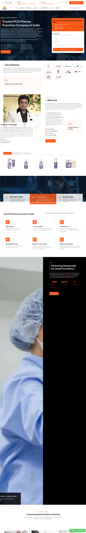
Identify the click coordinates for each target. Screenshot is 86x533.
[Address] (16, 3)
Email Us (44, 2)
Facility (36, 8)
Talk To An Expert (8, 2)
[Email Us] (40, 3)
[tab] (7, 153)
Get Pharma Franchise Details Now (68, 49)
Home (17, 7)
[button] (4, 163)
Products (29, 7)
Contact (57, 7)
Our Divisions (45, 8)
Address (19, 1)
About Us (22, 7)
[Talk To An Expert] (3, 3)
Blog (52, 7)
